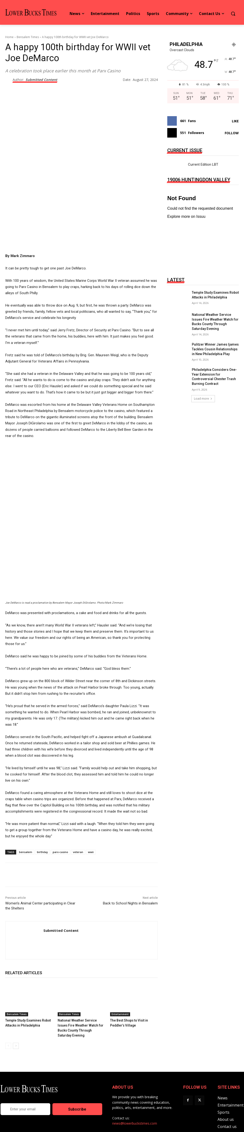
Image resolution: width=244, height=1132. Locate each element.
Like (235, 121)
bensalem (25, 827)
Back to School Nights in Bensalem (130, 878)
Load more (203, 399)
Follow (232, 133)
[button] (233, 13)
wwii (91, 827)
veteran (78, 827)
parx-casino (60, 827)
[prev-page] (8, 1015)
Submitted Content (41, 80)
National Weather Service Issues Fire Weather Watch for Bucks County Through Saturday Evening (81, 1000)
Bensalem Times (28, 37)
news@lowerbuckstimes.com (134, 1092)
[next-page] (16, 1015)
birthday (42, 827)
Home (9, 37)
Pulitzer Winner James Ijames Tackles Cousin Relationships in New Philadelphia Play (215, 349)
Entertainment (120, 989)
